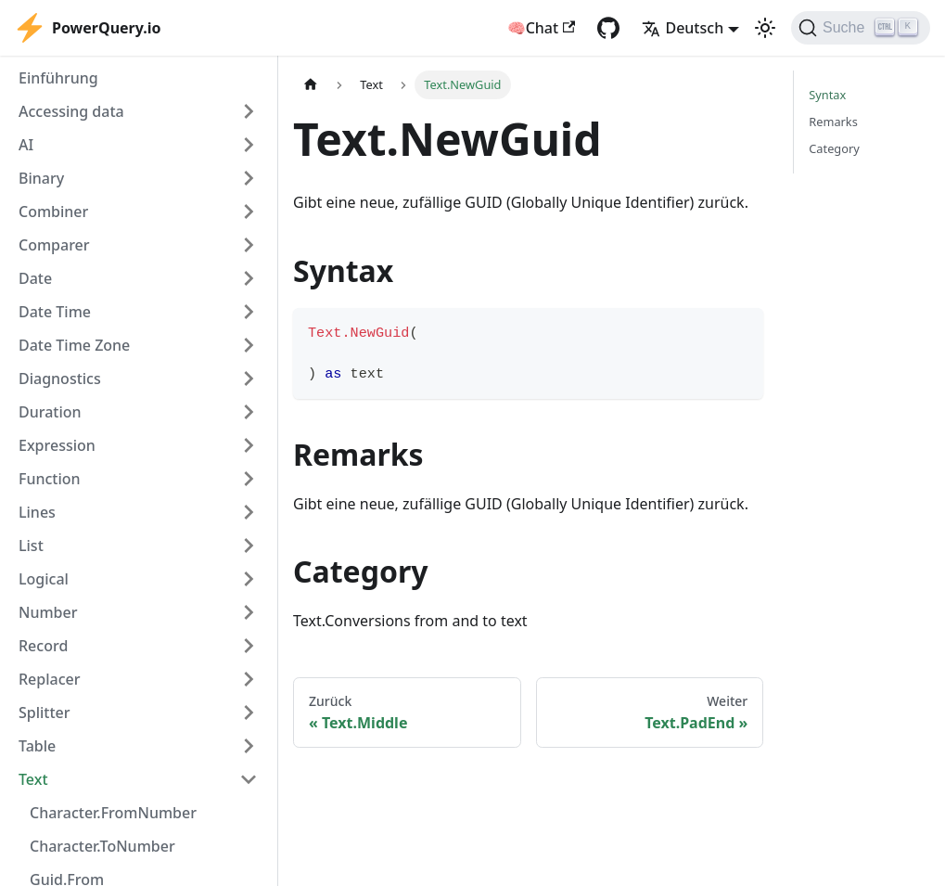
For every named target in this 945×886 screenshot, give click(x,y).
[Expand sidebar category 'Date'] (248, 278)
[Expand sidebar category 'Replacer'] (248, 679)
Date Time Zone (74, 345)
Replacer (50, 679)
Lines (37, 512)
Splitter (44, 712)
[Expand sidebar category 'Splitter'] (248, 712)
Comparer (54, 245)
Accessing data (71, 111)
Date (35, 278)
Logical (44, 579)
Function (50, 479)
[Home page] (310, 85)
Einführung (58, 78)
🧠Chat (541, 28)
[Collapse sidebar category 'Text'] (248, 779)
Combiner (53, 211)
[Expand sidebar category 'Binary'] (248, 178)
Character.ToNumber (102, 846)
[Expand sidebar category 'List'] (248, 545)
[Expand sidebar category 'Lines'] (248, 512)
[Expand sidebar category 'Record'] (248, 646)
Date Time (55, 312)
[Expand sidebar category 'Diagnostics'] (248, 378)
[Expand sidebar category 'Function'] (248, 479)
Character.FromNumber (113, 813)
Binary (41, 178)
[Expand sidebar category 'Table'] (248, 746)
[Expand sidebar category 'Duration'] (248, 412)
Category (834, 148)
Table (37, 746)
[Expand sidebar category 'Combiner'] (248, 211)
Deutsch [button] (682, 28)
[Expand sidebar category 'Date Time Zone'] (248, 345)
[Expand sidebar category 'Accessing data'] (248, 111)
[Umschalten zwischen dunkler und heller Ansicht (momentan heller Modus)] (765, 28)
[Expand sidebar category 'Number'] (248, 612)
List (31, 545)
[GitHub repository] (608, 28)
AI (26, 145)
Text (33, 779)
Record (43, 646)
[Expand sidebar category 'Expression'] (248, 445)
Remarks (833, 121)
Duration (50, 412)
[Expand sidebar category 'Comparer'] (248, 245)
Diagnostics (60, 378)
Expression (57, 445)
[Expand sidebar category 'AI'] (248, 145)
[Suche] (860, 28)
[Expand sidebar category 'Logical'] (248, 579)
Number (48, 612)
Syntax (827, 94)
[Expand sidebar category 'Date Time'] (248, 312)
